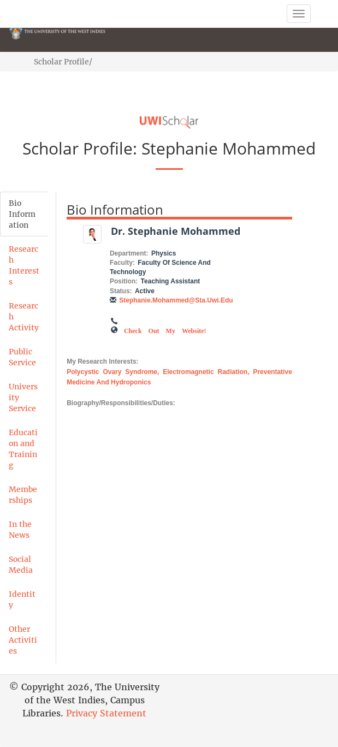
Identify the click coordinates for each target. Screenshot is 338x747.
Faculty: (122, 262)
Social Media (21, 564)
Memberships (23, 494)
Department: (129, 253)
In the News (20, 529)
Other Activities (23, 640)
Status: (121, 291)
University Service (23, 397)
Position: (124, 281)
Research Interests (24, 265)
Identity (22, 599)
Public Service (22, 357)
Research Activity (24, 317)
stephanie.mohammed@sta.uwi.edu (176, 300)
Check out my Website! (165, 330)
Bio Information (22, 214)
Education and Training (23, 449)
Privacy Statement (106, 713)
